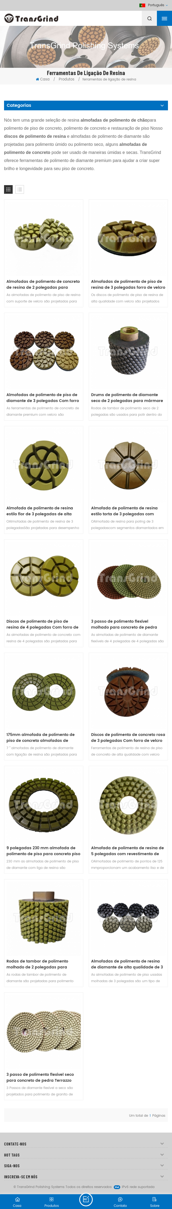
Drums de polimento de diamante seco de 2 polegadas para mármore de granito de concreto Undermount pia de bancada (127, 398)
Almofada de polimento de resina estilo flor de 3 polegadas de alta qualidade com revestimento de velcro (39, 511)
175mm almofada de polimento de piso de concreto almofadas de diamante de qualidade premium (40, 738)
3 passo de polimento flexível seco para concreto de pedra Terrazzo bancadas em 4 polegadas (40, 1078)
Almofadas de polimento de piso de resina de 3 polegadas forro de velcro (128, 285)
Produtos (66, 79)
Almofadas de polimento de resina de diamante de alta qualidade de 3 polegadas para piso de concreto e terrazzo (127, 964)
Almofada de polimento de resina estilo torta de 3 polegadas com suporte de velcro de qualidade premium (124, 511)
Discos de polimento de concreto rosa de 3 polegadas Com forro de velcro (128, 738)
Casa (43, 79)
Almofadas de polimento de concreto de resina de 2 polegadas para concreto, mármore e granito (43, 285)
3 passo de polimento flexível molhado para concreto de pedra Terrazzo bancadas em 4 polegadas (127, 624)
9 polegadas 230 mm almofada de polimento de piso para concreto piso (43, 851)
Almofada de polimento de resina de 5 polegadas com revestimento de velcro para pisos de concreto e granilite (127, 851)
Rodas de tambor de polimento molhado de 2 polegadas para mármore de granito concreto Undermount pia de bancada (37, 964)
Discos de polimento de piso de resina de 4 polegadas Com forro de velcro (42, 624)
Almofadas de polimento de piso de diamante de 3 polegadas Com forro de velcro (42, 398)
